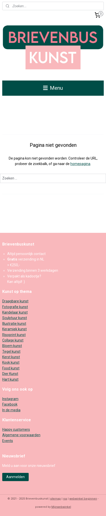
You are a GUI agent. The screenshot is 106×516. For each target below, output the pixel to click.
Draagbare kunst (15, 301)
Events (7, 441)
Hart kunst (10, 379)
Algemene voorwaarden (21, 435)
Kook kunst (10, 362)
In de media (11, 410)
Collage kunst (12, 340)
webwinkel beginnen (83, 498)
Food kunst (10, 368)
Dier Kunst (10, 374)
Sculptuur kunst (14, 318)
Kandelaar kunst (15, 312)
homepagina (80, 164)
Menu (53, 88)
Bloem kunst (12, 346)
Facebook (9, 404)
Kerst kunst (11, 357)
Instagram (10, 399)
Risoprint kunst (14, 335)
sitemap (55, 498)
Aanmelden (15, 477)
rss (65, 498)
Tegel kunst (11, 351)
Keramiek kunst (14, 329)
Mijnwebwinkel (61, 507)
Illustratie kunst (14, 324)
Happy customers (16, 429)
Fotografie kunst (15, 307)
